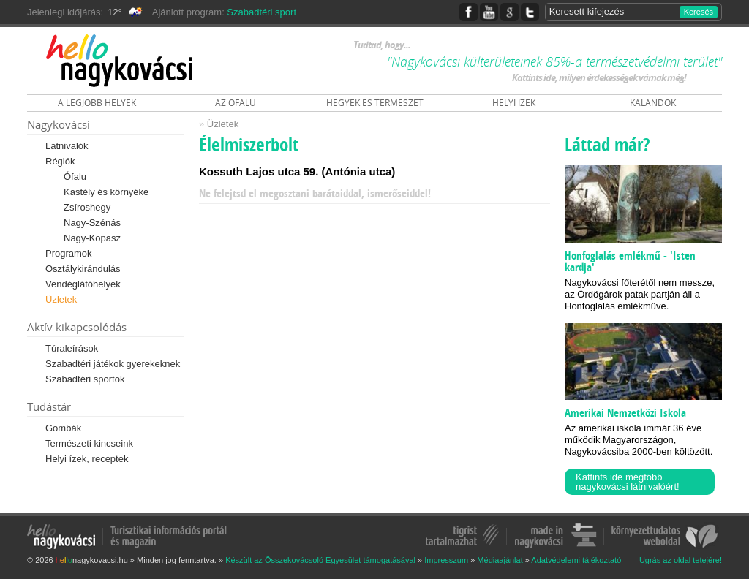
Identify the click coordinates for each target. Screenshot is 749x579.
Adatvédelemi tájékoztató (576, 560)
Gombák (63, 428)
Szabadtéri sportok (84, 379)
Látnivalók (67, 145)
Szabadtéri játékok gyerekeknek (112, 363)
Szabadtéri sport (261, 12)
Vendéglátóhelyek (83, 284)
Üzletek (61, 299)
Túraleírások (71, 348)
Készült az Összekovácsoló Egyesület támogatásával (320, 560)
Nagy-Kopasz (92, 237)
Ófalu (75, 176)
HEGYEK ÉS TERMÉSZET (375, 102)
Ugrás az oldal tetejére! (680, 560)
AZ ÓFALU (235, 102)
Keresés (698, 11)
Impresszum (446, 560)
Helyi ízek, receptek (86, 458)
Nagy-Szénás (92, 222)
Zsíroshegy (87, 207)
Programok (68, 253)
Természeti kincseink (89, 443)
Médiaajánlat (499, 560)
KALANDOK (653, 102)
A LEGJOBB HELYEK (97, 102)
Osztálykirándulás (83, 268)
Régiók (60, 161)
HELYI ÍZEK (513, 102)
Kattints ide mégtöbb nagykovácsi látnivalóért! (628, 482)
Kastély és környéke (106, 191)
